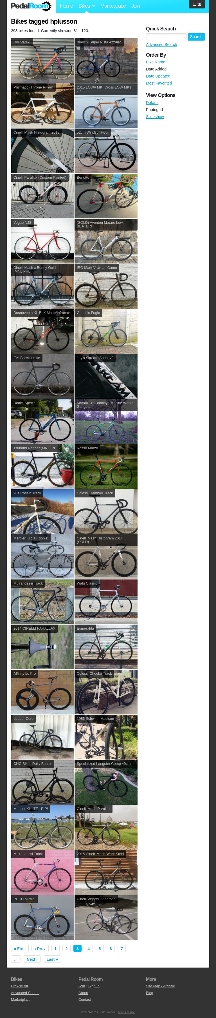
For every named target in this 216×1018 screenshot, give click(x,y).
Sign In (94, 986)
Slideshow (155, 116)
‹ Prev (40, 948)
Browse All (19, 986)
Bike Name (155, 62)
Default (152, 102)
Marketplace (112, 6)
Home (66, 6)
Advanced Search (161, 44)
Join (135, 6)
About (83, 993)
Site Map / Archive (160, 986)
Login (197, 4)
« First (20, 948)
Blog (149, 993)
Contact (84, 999)
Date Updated (158, 76)
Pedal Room (31, 6)
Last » (52, 959)
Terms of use (126, 1012)
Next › (32, 959)
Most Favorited (159, 83)
